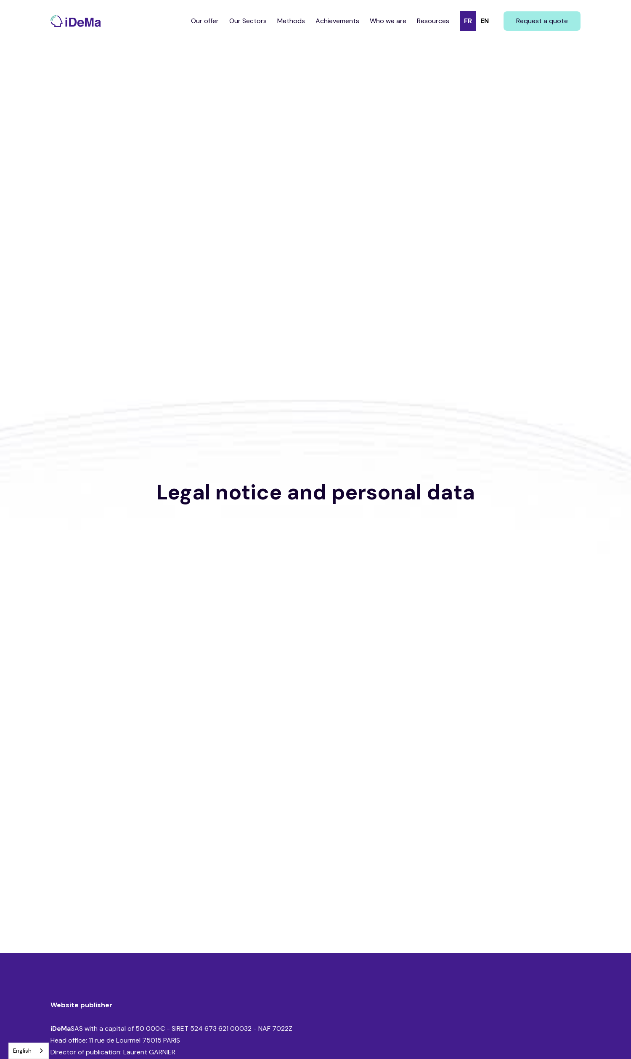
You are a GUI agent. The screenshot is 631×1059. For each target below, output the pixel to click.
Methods (291, 20)
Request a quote (542, 20)
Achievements (337, 20)
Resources (433, 20)
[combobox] (28, 1051)
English (22, 1050)
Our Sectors (248, 20)
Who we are (388, 20)
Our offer (205, 20)
